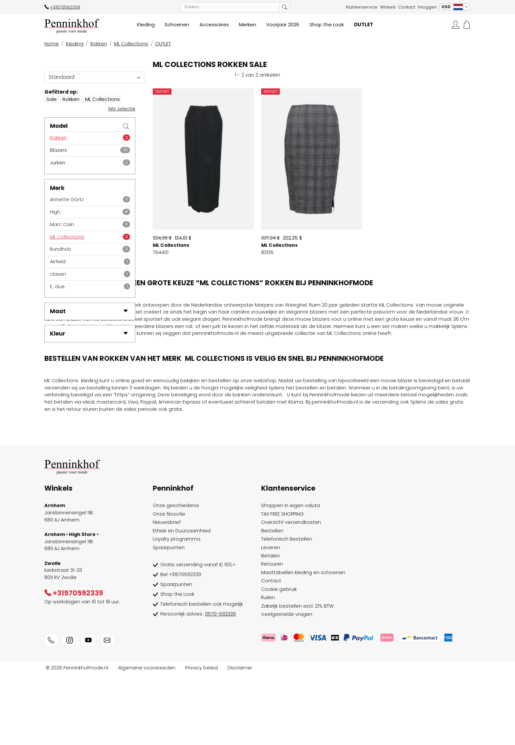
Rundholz (60, 249)
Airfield (58, 261)
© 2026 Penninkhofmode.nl (77, 738)
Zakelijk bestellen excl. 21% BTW (297, 677)
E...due (57, 286)
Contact (406, 7)
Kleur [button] (89, 333)
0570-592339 (220, 685)
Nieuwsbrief (167, 593)
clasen (58, 274)
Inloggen (427, 7)
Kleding (74, 43)
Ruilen (268, 668)
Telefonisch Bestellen (286, 610)
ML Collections (131, 43)
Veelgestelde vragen (286, 685)
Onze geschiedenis (176, 576)
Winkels (388, 7)
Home (51, 43)
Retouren (272, 635)
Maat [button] (89, 311)
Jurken (57, 162)
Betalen (270, 627)
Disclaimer (240, 738)
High (55, 212)
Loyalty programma (176, 610)
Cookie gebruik (279, 660)
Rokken (98, 43)
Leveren (270, 618)
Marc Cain (62, 224)
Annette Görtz (67, 199)
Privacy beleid (201, 738)
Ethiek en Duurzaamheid (182, 601)
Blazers (58, 150)
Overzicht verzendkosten (291, 593)
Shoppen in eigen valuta (290, 576)
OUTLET (163, 43)
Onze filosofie (169, 585)
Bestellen (272, 601)
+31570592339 (62, 7)
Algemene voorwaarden (146, 738)
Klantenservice (361, 7)
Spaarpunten (169, 618)
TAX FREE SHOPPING (282, 585)
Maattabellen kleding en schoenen (303, 643)
